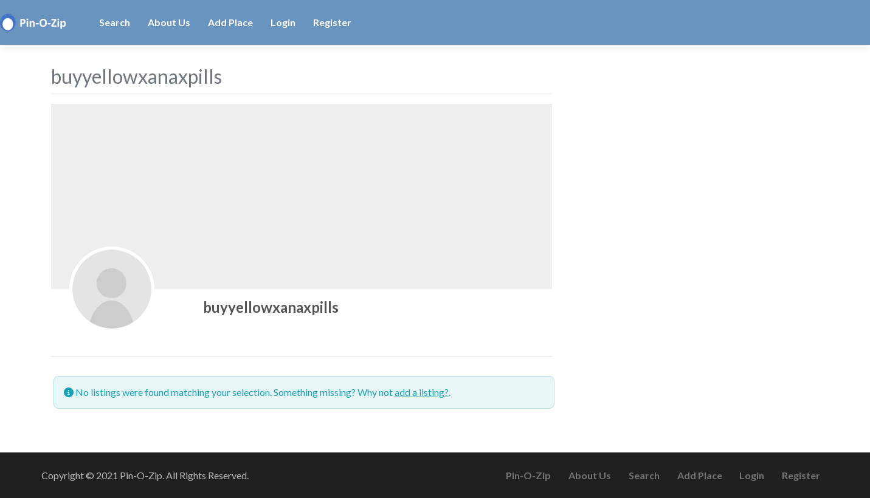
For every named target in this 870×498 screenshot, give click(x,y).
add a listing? (422, 392)
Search (114, 22)
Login (283, 22)
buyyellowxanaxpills (271, 307)
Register (332, 22)
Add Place (230, 22)
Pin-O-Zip (528, 475)
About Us (169, 22)
